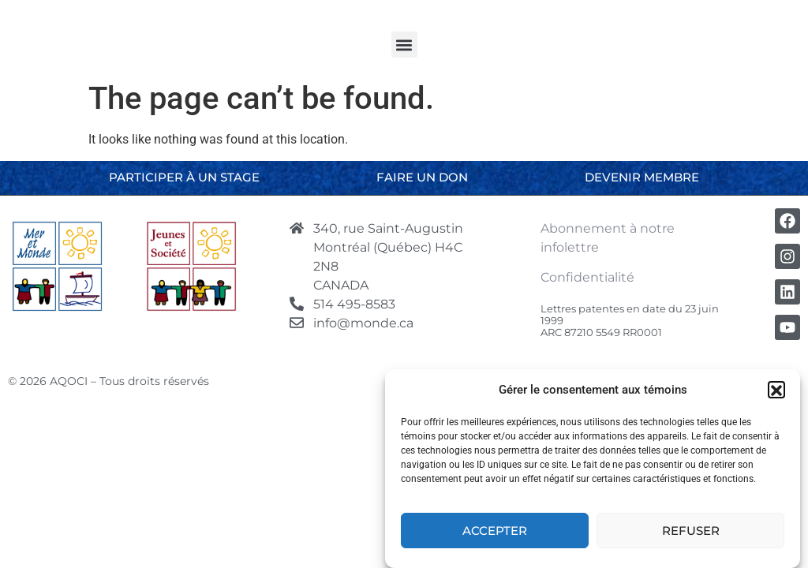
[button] (776, 394)
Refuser (691, 533)
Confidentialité (587, 277)
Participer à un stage (184, 177)
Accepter (494, 533)
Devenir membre (642, 177)
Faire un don (422, 177)
